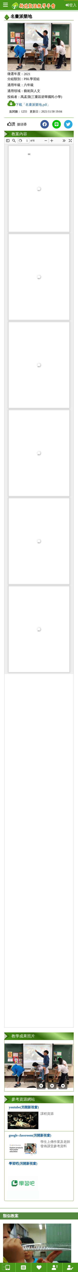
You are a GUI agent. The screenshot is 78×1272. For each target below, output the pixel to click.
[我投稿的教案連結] (70, 1267)
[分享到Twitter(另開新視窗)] (68, 124)
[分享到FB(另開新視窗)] (44, 124)
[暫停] (41, 1085)
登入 (71, 5)
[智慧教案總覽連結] (7, 1267)
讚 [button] (13, 124)
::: (4, 1267)
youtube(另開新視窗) (24, 1107)
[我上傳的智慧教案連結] (54, 1267)
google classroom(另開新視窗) (30, 1135)
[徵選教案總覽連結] (23, 1267)
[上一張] (52, 1085)
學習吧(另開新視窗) (23, 1163)
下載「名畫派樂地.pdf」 (28, 103)
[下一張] (62, 1085)
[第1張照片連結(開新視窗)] (39, 1065)
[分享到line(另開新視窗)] (56, 124)
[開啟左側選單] (5, 5)
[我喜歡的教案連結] (39, 1267)
